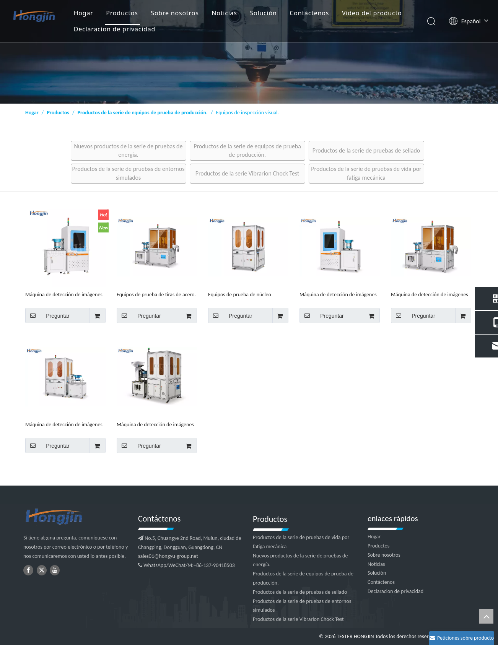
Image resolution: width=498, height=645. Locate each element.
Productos (122, 13)
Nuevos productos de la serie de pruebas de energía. (128, 150)
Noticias (224, 13)
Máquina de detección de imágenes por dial (64, 294)
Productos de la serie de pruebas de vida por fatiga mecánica (366, 173)
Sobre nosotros (175, 13)
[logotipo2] (76, 517)
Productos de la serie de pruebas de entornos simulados (128, 173)
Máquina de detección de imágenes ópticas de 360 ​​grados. (155, 424)
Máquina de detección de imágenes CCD (64, 424)
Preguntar (47, 315)
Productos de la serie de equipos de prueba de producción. (247, 150)
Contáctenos (309, 13)
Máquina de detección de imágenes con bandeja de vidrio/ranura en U (429, 294)
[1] (249, 52)
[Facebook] (28, 570)
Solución (263, 13)
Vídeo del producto (372, 13)
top (486, 616)
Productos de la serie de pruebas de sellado (366, 150)
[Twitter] (42, 570)
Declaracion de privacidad (114, 29)
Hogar (83, 13)
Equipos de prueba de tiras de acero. (156, 294)
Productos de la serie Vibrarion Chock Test (247, 173)
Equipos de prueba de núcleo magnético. (239, 294)
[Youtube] (55, 570)
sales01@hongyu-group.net (168, 556)
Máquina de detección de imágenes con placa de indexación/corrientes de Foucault (338, 294)
